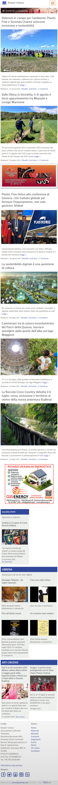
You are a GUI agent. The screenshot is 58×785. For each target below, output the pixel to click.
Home (33, 727)
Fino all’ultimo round (11, 613)
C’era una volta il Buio (40, 579)
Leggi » (23, 85)
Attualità (24, 89)
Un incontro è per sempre (42, 613)
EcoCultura (33, 89)
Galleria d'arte (8, 512)
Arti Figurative (7, 562)
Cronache (35, 736)
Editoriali (35, 730)
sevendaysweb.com (20, 782)
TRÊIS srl (47, 782)
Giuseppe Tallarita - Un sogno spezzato (12, 581)
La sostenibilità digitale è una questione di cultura (28, 266)
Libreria (7, 569)
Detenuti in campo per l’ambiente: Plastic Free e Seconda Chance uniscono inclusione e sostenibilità (29, 21)
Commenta (44, 89)
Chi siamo (35, 748)
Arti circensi (10, 662)
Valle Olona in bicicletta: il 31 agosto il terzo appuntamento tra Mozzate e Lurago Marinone (26, 98)
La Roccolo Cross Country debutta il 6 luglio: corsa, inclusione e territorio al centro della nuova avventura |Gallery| (27, 395)
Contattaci (35, 751)
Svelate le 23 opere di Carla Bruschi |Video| (14, 524)
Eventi (33, 742)
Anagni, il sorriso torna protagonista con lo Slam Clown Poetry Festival (41, 670)
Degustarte (36, 739)
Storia (33, 745)
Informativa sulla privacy (11, 765)
